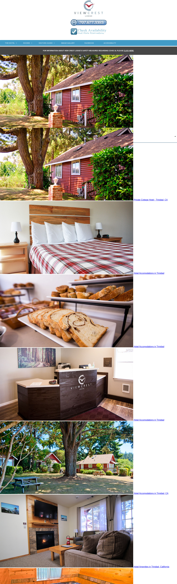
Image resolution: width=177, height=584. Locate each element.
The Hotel (10, 43)
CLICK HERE (129, 51)
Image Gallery (68, 43)
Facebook (89, 43)
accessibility (110, 43)
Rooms (26, 43)
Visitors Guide (45, 43)
